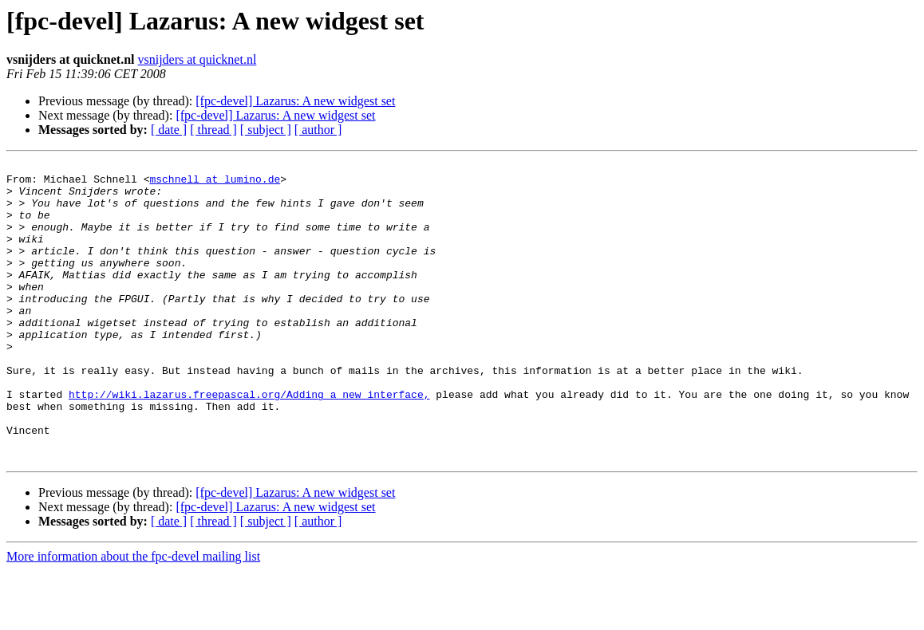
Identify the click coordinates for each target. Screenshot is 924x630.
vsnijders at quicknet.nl (196, 59)
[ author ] (318, 129)
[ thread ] (213, 129)
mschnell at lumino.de (214, 183)
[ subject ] (265, 129)
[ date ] (169, 129)
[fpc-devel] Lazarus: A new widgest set (295, 101)
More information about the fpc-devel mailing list (133, 616)
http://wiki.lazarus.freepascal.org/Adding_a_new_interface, (249, 442)
